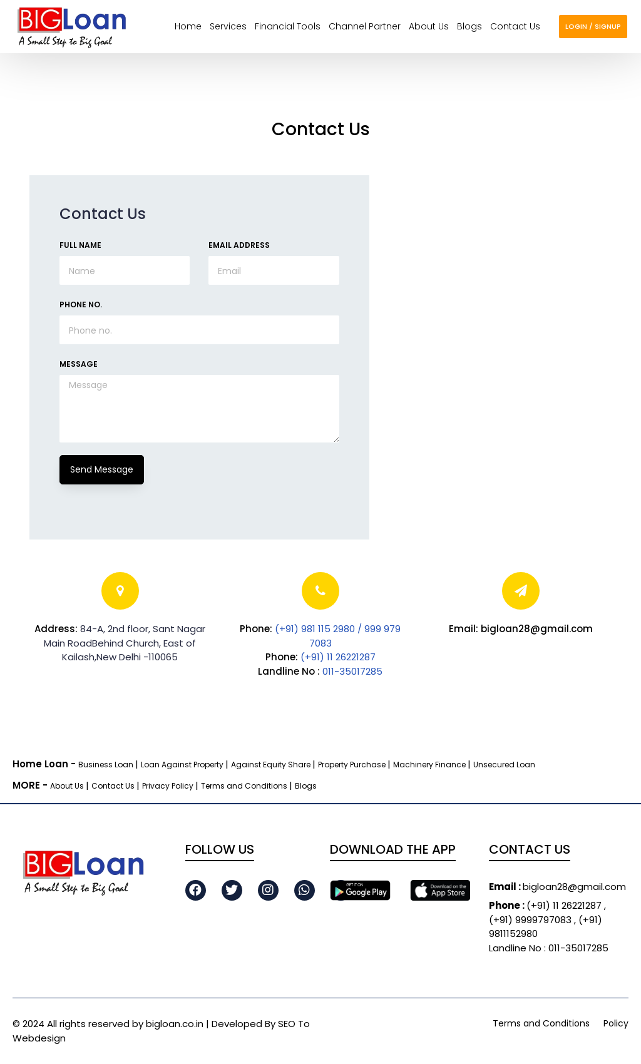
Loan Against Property (183, 764)
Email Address (239, 245)
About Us (68, 785)
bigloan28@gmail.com (557, 886)
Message (78, 364)
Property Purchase (352, 764)
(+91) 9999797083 (531, 919)
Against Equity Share (271, 764)
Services (228, 26)
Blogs (469, 26)
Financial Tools (287, 26)
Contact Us (113, 785)
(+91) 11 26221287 (338, 656)
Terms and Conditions (245, 785)
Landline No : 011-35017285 (548, 947)
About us (429, 26)
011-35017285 (352, 671)
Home (188, 26)
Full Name (80, 245)
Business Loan (106, 764)
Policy (615, 1023)
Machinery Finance (430, 764)
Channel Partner (365, 26)
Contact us (515, 26)
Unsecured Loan (504, 764)
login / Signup (593, 26)
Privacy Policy (168, 785)
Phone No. (80, 304)
